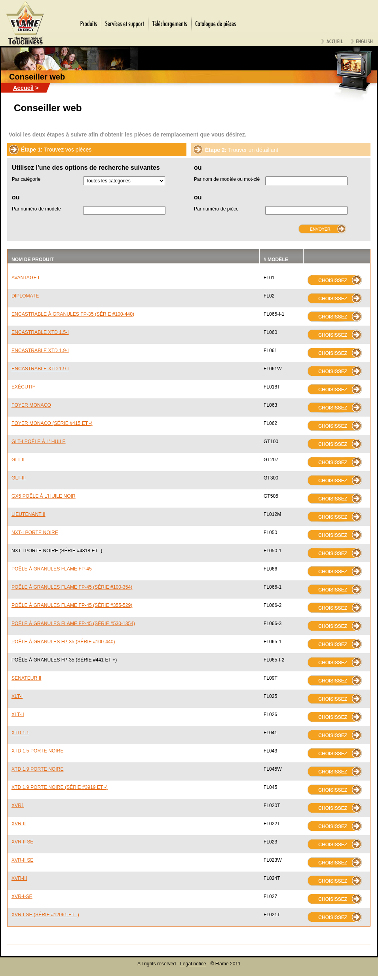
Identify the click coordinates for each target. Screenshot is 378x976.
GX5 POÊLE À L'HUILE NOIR (43, 496)
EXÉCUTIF (23, 387)
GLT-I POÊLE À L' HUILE (38, 441)
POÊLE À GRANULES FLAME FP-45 (51, 569)
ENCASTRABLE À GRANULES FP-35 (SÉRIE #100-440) (72, 314)
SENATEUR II (26, 678)
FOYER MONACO (31, 405)
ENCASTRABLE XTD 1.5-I (40, 332)
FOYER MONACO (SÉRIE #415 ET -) (51, 423)
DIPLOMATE (25, 296)
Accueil (23, 88)
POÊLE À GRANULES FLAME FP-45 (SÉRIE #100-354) (71, 587)
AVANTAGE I (25, 277)
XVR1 (17, 805)
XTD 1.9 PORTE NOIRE (37, 769)
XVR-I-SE (21, 896)
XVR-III (19, 878)
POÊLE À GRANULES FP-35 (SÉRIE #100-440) (63, 641)
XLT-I (17, 696)
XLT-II (17, 714)
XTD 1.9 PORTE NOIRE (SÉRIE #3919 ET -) (59, 787)
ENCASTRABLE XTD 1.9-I (40, 350)
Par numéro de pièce (216, 209)
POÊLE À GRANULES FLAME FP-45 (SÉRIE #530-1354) (73, 623)
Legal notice (193, 964)
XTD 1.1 (20, 732)
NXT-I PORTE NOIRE (34, 532)
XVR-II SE (22, 842)
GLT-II (18, 459)
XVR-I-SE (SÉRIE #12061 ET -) (45, 914)
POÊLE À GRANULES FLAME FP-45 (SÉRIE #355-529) (71, 605)
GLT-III (18, 478)
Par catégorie (26, 179)
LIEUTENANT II (28, 514)
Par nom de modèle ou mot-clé (227, 179)
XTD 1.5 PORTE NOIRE (37, 751)
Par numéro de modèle (36, 209)
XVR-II (18, 823)
